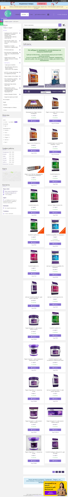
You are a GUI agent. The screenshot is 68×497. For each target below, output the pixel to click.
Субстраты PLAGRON (10, 65)
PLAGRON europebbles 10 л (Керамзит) (55, 235)
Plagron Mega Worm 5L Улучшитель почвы (33, 390)
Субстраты (7, 62)
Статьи (5, 110)
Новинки (5, 104)
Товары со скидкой (7, 27)
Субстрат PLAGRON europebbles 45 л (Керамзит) (55, 266)
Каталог (24, 14)
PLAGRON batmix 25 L (55, 174)
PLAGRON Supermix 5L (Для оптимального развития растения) (55, 359)
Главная (17, 14)
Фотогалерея (6, 99)
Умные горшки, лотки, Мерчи (11, 76)
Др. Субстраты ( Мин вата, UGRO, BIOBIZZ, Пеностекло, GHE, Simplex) (11, 68)
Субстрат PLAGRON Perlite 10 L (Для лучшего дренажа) (55, 390)
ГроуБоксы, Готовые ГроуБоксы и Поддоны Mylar (11, 46)
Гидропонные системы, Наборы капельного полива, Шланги (11, 59)
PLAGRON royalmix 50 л (55, 328)
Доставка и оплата (40, 14)
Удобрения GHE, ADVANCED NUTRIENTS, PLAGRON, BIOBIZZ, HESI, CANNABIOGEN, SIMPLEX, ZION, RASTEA (11, 35)
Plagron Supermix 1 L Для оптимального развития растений (33, 359)
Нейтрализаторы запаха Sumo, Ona (10, 84)
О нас (31, 14)
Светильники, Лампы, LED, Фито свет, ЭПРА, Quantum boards (11, 42)
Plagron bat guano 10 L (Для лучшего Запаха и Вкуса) (55, 421)
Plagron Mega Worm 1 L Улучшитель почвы (33, 452)
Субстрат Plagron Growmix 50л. (55, 205)
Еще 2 (5, 142)
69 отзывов (56, 1)
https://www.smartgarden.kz (11, 191)
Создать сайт (3, 0)
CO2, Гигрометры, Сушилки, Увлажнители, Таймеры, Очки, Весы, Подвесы (11, 80)
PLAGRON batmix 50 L (34, 205)
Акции (4, 102)
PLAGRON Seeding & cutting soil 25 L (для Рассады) (55, 452)
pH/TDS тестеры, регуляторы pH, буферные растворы (11, 73)
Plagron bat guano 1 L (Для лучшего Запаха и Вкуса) (33, 421)
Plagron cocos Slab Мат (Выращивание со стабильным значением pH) (34, 175)
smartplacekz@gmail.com (10, 193)
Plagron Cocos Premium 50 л (33, 143)
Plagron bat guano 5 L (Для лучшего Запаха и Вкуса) (33, 328)
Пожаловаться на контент (39, 495)
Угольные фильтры (9, 49)
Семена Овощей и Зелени (11, 94)
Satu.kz (40, 494)
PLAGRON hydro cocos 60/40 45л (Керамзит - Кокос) (55, 144)
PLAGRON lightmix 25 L (33, 266)
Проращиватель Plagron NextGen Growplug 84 (33, 113)
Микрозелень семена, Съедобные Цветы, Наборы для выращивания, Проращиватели (11, 89)
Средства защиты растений (11, 97)
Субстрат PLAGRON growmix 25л (55, 297)
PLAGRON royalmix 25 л (33, 235)
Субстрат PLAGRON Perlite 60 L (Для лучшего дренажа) (33, 297)
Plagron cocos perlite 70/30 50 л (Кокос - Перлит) (55, 113)
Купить (34, 121)
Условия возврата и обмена (10, 107)
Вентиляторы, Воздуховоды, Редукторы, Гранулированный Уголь (12, 54)
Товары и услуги (8, 21)
